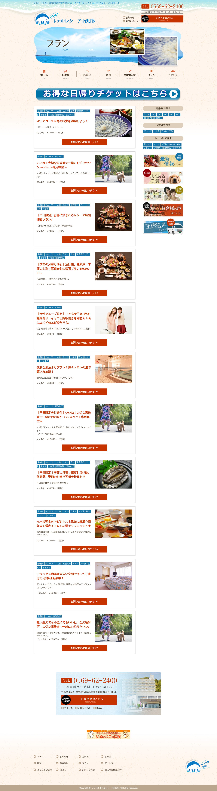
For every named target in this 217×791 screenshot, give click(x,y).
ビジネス (70, 115)
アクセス (68, 708)
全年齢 (40, 111)
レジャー (41, 515)
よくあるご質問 (44, 770)
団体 (72, 111)
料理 (39, 763)
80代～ (159, 118)
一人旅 (58, 111)
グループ (49, 111)
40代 (172, 114)
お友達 (51, 115)
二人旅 (66, 111)
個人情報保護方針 (113, 770)
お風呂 (108, 756)
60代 (146, 118)
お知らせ (130, 17)
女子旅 (43, 115)
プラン (85, 763)
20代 (160, 114)
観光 (80, 357)
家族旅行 (80, 111)
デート (83, 205)
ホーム (40, 756)
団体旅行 (60, 115)
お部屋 (85, 756)
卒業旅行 (60, 466)
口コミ (63, 770)
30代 (165, 114)
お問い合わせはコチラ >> (84, 142)
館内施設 (64, 763)
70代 (152, 118)
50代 (178, 114)
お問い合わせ (132, 21)
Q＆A (99, 708)
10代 (154, 114)
